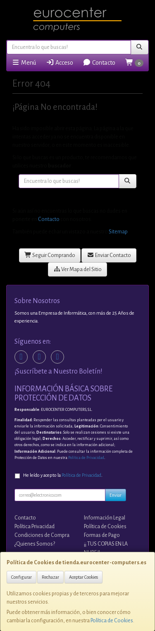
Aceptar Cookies (83, 577)
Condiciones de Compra (41, 535)
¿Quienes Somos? (34, 544)
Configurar (21, 577)
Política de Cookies (112, 621)
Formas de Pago (102, 535)
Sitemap (118, 232)
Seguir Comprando (50, 255)
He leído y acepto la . (63, 475)
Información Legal (104, 518)
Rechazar (50, 577)
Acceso (59, 62)
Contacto (99, 62)
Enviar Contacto (109, 255)
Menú (24, 62)
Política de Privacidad (86, 458)
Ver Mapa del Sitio (77, 269)
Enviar (116, 495)
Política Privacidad (34, 526)
